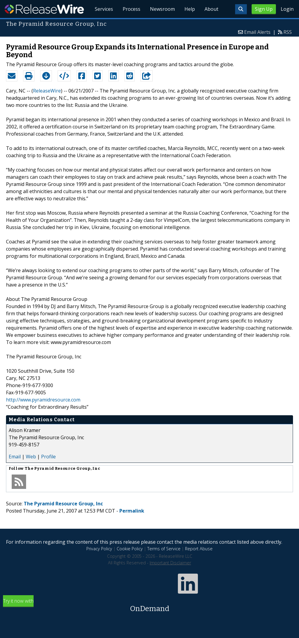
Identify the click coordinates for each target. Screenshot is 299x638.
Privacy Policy (99, 548)
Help (189, 9)
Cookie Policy (130, 548)
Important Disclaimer (170, 563)
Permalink (131, 510)
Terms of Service (164, 548)
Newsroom (162, 9)
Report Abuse (199, 548)
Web (31, 456)
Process (131, 9)
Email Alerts (257, 32)
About (211, 9)
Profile (48, 456)
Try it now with (149, 606)
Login (287, 9)
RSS (287, 32)
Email (15, 456)
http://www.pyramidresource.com (43, 399)
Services (104, 9)
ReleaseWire (44, 9)
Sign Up (264, 9)
